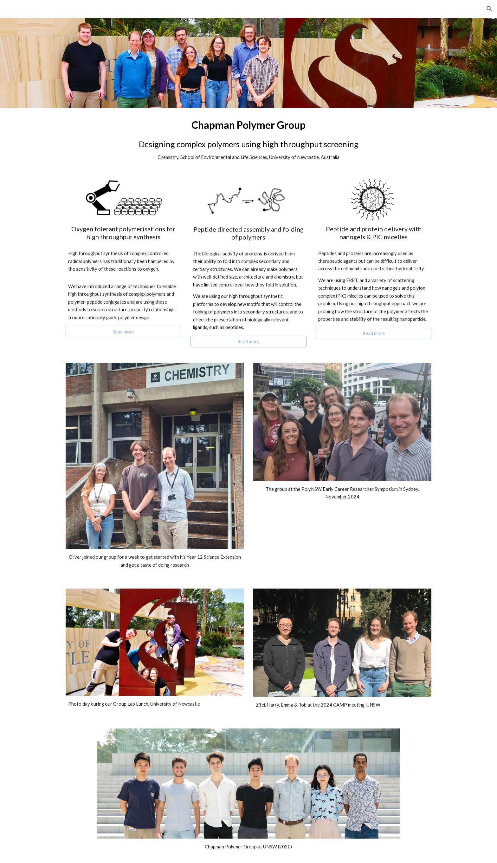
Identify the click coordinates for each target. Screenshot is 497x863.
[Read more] (123, 331)
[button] (489, 8)
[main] (248, 139)
